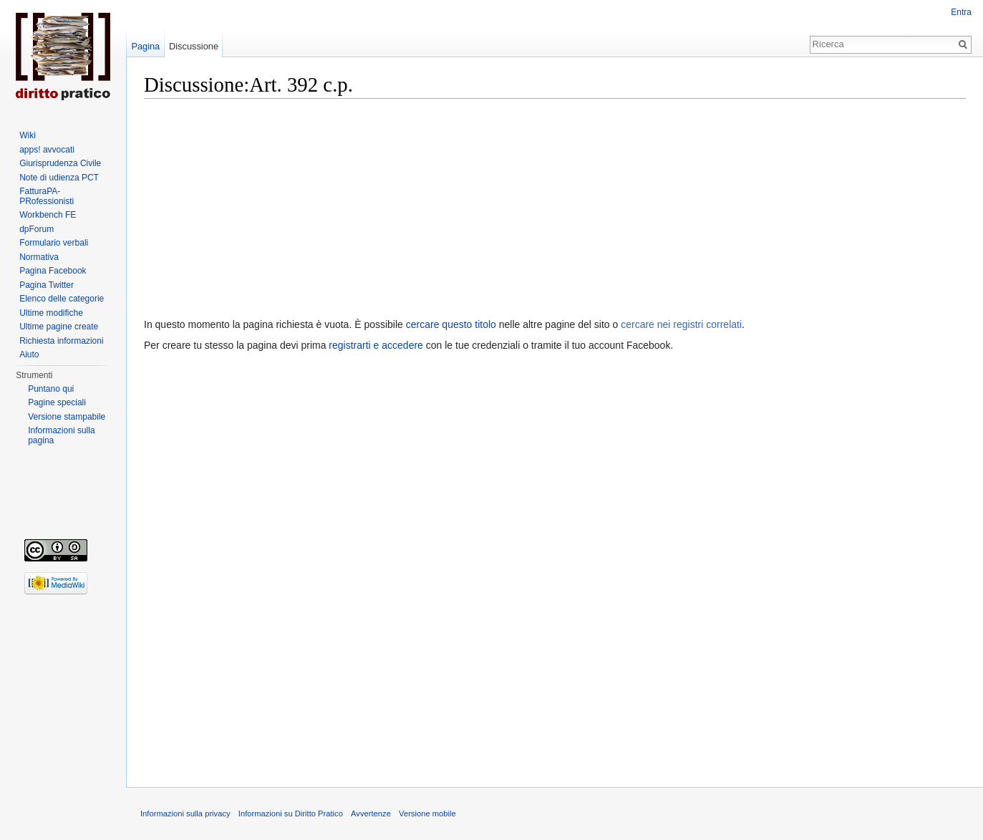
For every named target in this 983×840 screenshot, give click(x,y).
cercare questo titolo (451, 324)
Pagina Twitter (46, 285)
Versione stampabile (66, 417)
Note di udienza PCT (59, 178)
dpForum (36, 229)
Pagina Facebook (52, 271)
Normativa (39, 257)
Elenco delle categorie (61, 299)
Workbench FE (47, 215)
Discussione (193, 46)
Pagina (145, 46)
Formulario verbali (53, 243)
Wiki (27, 135)
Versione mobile (427, 813)
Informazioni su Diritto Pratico (290, 813)
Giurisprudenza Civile (60, 163)
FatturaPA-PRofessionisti (46, 196)
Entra (961, 12)
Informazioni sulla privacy (185, 813)
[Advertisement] (555, 205)
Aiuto (29, 354)
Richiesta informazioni (61, 341)
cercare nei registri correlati (681, 324)
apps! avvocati (46, 150)
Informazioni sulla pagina (61, 435)
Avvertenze (371, 813)
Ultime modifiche (51, 313)
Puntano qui (51, 389)
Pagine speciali (57, 402)
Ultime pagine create (58, 327)
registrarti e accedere (376, 345)
